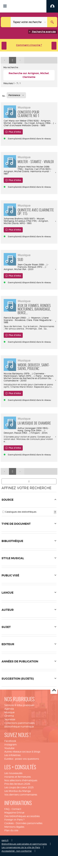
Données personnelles (29, 823)
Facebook (10, 741)
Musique (9, 712)
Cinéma (9, 715)
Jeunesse (9, 719)
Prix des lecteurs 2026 (17, 783)
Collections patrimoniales (19, 723)
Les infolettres (12, 755)
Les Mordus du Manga (17, 791)
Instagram (10, 744)
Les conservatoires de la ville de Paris (21, 847)
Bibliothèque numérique (19, 726)
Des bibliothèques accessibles (22, 816)
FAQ (6, 809)
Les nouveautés (13, 773)
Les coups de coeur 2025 (19, 787)
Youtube (9, 748)
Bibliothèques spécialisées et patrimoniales (24, 844)
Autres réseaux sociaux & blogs (22, 751)
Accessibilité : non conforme (17, 851)
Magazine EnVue (14, 812)
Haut (53, 690)
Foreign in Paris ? (14, 819)
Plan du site (11, 830)
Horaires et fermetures (17, 776)
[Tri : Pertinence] (16, 95)
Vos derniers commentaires (20, 794)
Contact (16, 809)
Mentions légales (14, 826)
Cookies (9, 823)
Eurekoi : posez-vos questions (21, 758)
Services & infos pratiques (19, 705)
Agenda (9, 708)
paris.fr (5, 840)
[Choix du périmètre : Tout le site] (6, 22)
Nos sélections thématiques (20, 780)
